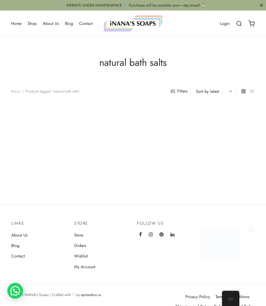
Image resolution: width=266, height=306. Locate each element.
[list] (252, 91)
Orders (80, 246)
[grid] (243, 91)
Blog (69, 23)
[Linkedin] (172, 234)
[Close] (261, 5)
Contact (86, 23)
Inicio (15, 91)
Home (16, 23)
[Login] (225, 23)
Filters (178, 91)
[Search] (239, 23)
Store (78, 235)
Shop (32, 23)
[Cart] (251, 23)
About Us (51, 23)
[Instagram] (151, 234)
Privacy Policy (197, 297)
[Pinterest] (161, 234)
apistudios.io (91, 294)
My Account (84, 267)
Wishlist (81, 256)
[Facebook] (140, 234)
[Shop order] (213, 91)
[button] (15, 291)
